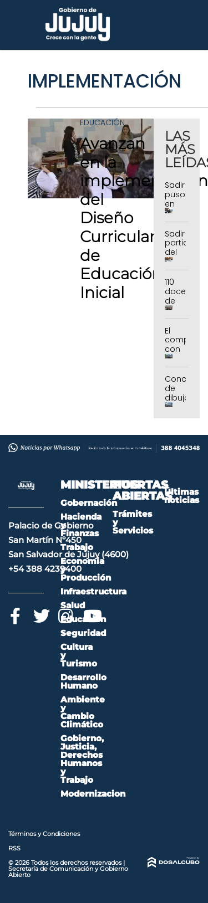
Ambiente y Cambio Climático (82, 712)
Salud (72, 605)
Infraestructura (93, 591)
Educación (102, 122)
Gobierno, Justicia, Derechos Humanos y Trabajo (82, 759)
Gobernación (88, 502)
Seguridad (83, 633)
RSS (14, 848)
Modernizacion (92, 793)
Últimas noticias (181, 495)
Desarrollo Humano (83, 681)
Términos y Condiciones (44, 834)
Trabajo (76, 547)
